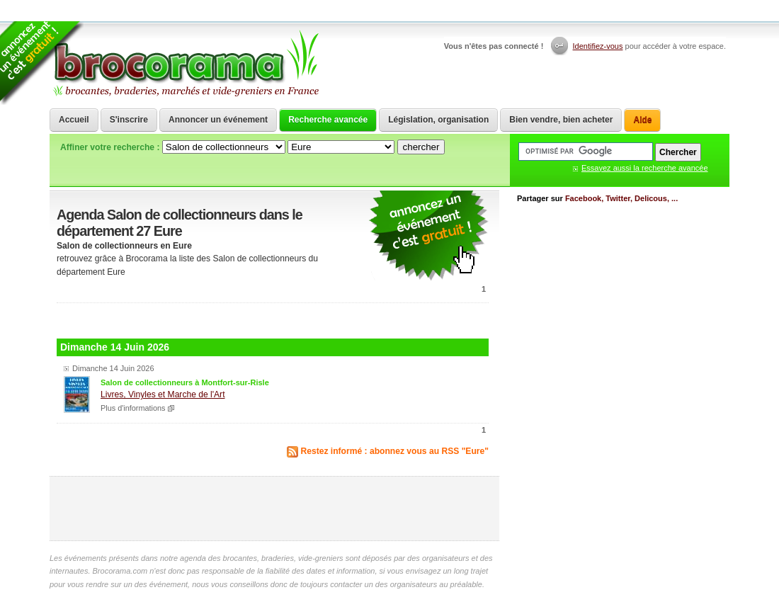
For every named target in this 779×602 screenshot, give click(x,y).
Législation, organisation (438, 120)
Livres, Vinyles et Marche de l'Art (163, 394)
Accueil (74, 120)
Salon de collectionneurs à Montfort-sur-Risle (185, 382)
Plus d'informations (133, 408)
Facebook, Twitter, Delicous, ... (621, 198)
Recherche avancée (328, 120)
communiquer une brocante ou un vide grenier (428, 236)
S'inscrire (129, 120)
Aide (642, 120)
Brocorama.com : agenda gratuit (185, 63)
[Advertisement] (272, 319)
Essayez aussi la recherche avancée (644, 168)
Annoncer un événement (218, 120)
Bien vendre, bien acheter (561, 120)
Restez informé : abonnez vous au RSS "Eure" (395, 451)
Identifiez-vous (598, 46)
